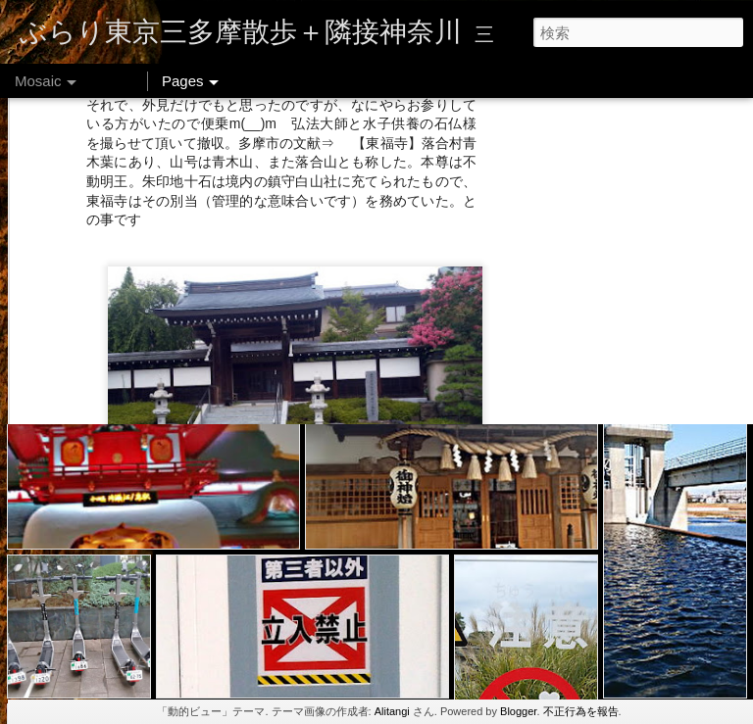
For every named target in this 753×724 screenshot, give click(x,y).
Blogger (518, 711)
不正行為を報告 (581, 711)
